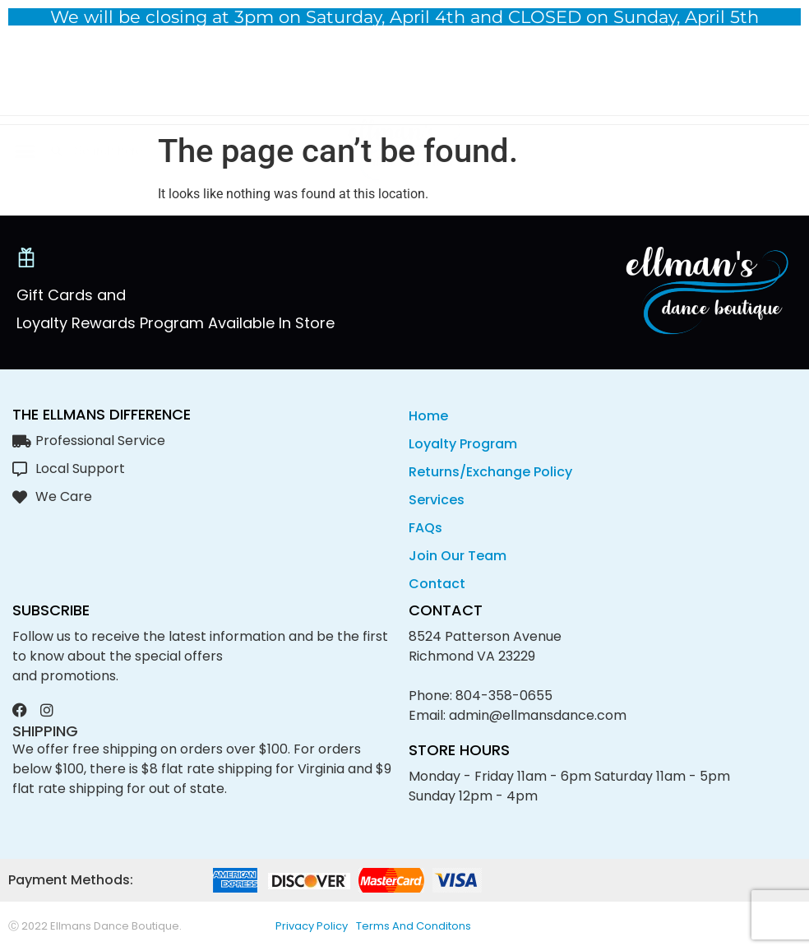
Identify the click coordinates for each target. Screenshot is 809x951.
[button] (24, 79)
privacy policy (311, 926)
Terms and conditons (413, 926)
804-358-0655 (503, 695)
